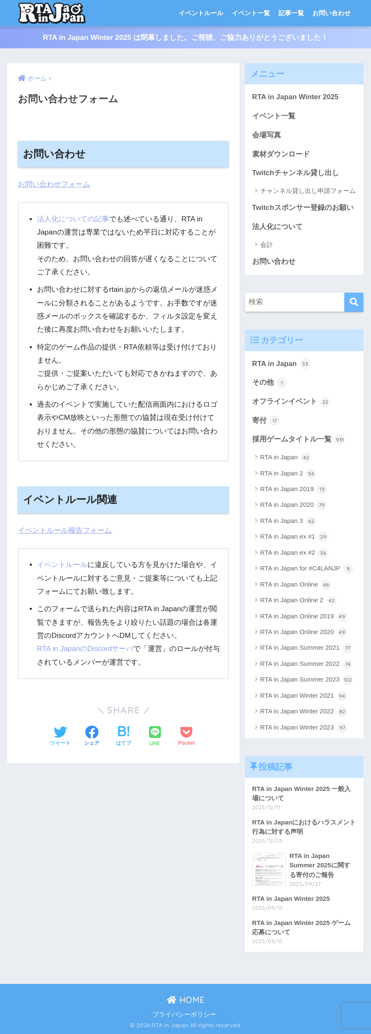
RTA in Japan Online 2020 (303, 632)
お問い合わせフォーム (54, 184)
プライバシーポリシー (184, 1014)
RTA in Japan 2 (288, 474)
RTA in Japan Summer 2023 (306, 680)
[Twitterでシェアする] (60, 736)
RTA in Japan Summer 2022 (306, 664)
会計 (266, 244)
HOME (186, 1000)
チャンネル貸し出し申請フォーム (308, 190)
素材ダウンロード (281, 154)
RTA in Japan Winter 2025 (295, 97)
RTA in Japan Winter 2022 (303, 712)
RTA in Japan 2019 (293, 489)
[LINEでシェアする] (155, 737)
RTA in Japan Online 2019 (303, 617)
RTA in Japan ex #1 (294, 537)
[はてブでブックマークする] (123, 736)
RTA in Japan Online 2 (298, 600)
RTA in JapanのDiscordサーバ (85, 649)
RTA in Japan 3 (288, 521)
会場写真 (266, 135)
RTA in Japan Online (295, 585)
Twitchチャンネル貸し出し (295, 173)
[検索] (353, 302)
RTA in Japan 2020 (293, 505)
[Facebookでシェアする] (91, 736)
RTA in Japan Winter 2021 (303, 696)
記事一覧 (291, 13)
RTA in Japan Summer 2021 (306, 648)
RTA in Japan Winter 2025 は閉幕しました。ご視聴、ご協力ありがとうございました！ (185, 38)
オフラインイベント (291, 402)
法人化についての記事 (73, 219)
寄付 (266, 421)
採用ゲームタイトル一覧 (298, 440)
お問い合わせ (331, 13)
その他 (269, 383)
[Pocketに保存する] (186, 736)
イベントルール (201, 13)
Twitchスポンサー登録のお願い (303, 208)
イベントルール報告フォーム (65, 530)
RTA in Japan (281, 364)
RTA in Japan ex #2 (294, 553)
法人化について (277, 227)
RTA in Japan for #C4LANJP (307, 569)
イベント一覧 (251, 13)
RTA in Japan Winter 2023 (303, 728)
